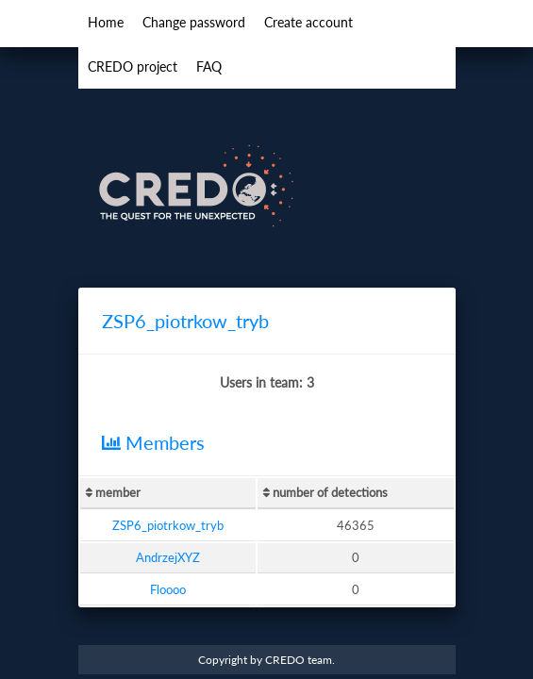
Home (106, 22)
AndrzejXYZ (168, 557)
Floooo (168, 589)
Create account (308, 22)
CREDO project (132, 66)
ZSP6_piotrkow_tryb (168, 525)
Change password (193, 22)
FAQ (209, 66)
